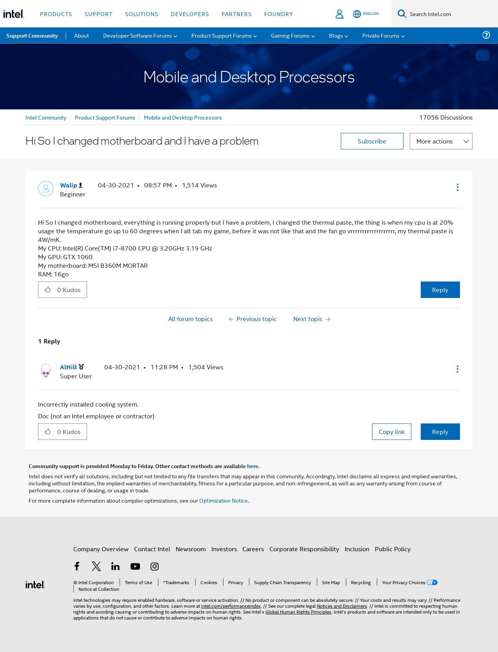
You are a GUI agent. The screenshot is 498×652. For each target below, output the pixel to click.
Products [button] (56, 13)
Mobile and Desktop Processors (183, 117)
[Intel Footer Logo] (35, 583)
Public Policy (393, 548)
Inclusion (357, 548)
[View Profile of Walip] (71, 185)
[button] (456, 187)
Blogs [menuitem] (336, 35)
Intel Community (45, 117)
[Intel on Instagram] (154, 567)
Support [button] (99, 13)
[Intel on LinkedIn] (115, 567)
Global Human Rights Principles (298, 611)
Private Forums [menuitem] (381, 35)
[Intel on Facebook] (77, 567)
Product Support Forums (105, 117)
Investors (224, 548)
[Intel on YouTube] (135, 567)
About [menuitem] (81, 35)
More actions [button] (434, 140)
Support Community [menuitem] (32, 35)
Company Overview (101, 548)
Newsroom (191, 548)
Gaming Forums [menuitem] (290, 35)
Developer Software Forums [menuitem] (137, 35)
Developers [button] (190, 13)
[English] (366, 13)
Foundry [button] (278, 13)
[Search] (402, 13)
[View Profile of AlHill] (72, 367)
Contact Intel (152, 548)
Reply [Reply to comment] (440, 431)
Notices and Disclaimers (342, 605)
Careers (253, 548)
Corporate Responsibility (304, 548)
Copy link (392, 431)
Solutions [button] (141, 13)
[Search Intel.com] (452, 14)
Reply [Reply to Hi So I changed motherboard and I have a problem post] (440, 289)
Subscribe (372, 140)
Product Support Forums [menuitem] (221, 35)
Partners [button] (237, 13)
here (252, 465)
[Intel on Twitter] (96, 567)
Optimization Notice (223, 500)
